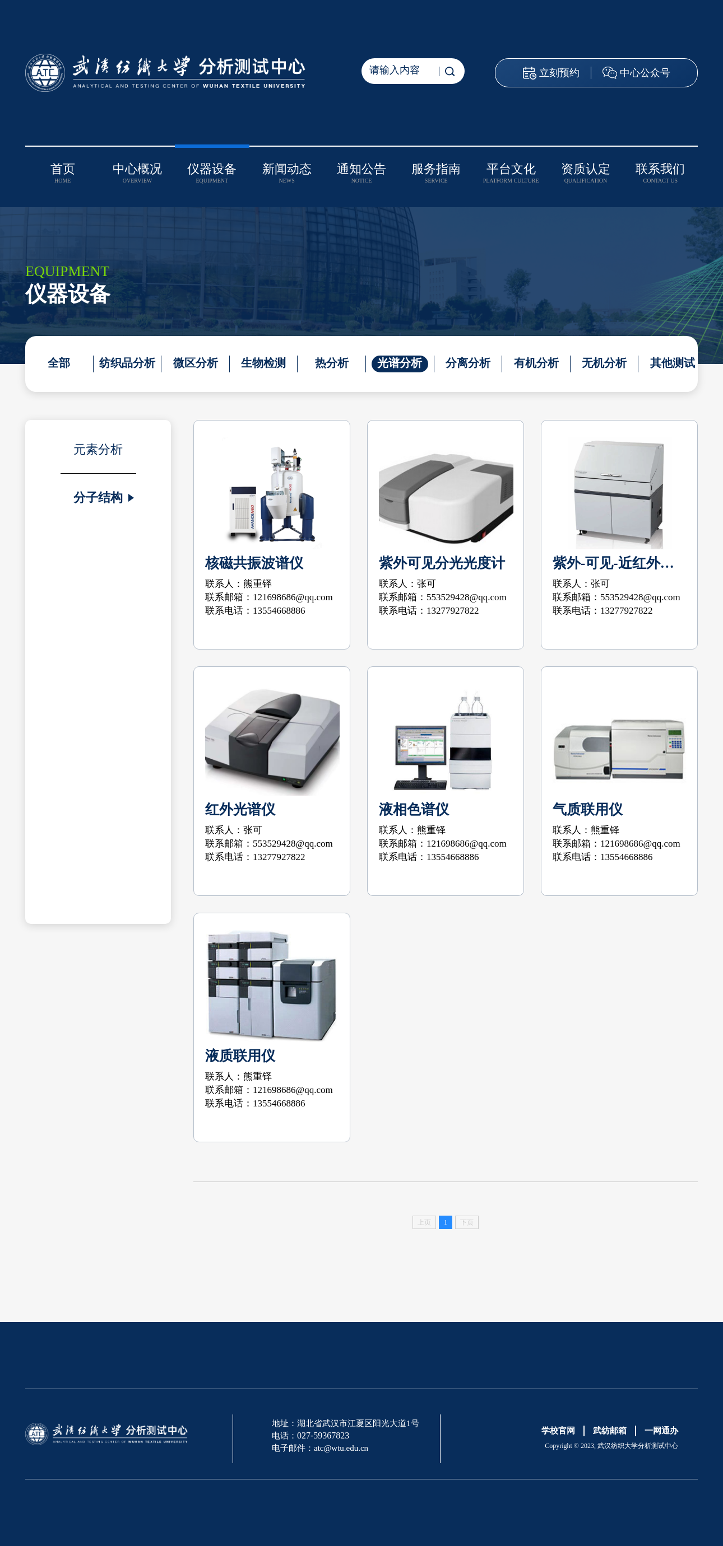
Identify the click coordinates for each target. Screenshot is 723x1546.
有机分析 (533, 363)
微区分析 (194, 363)
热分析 (330, 363)
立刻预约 (559, 72)
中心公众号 (645, 72)
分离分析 (465, 363)
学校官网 (558, 1430)
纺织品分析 (127, 363)
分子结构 (98, 498)
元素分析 (98, 449)
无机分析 (601, 363)
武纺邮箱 (610, 1430)
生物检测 (262, 363)
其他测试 (669, 363)
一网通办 (661, 1430)
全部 (59, 363)
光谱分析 (398, 363)
